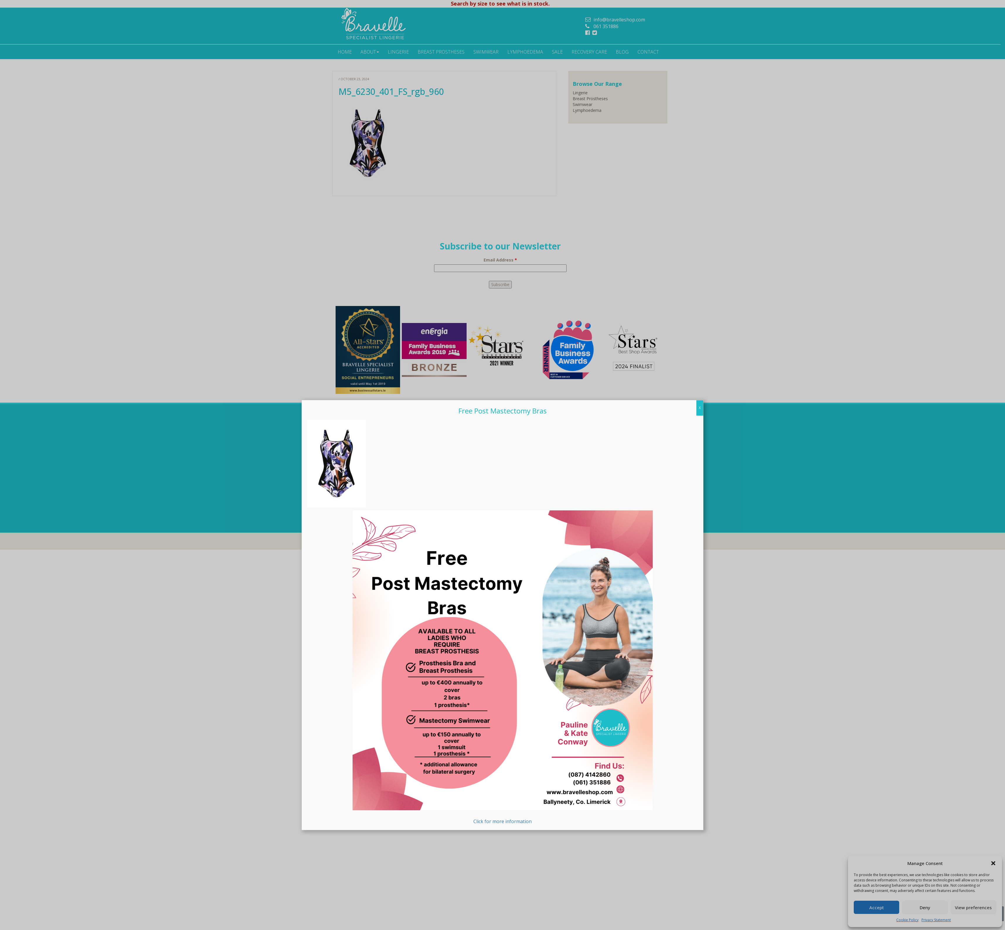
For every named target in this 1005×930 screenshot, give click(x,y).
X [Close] (700, 407)
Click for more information (503, 667)
